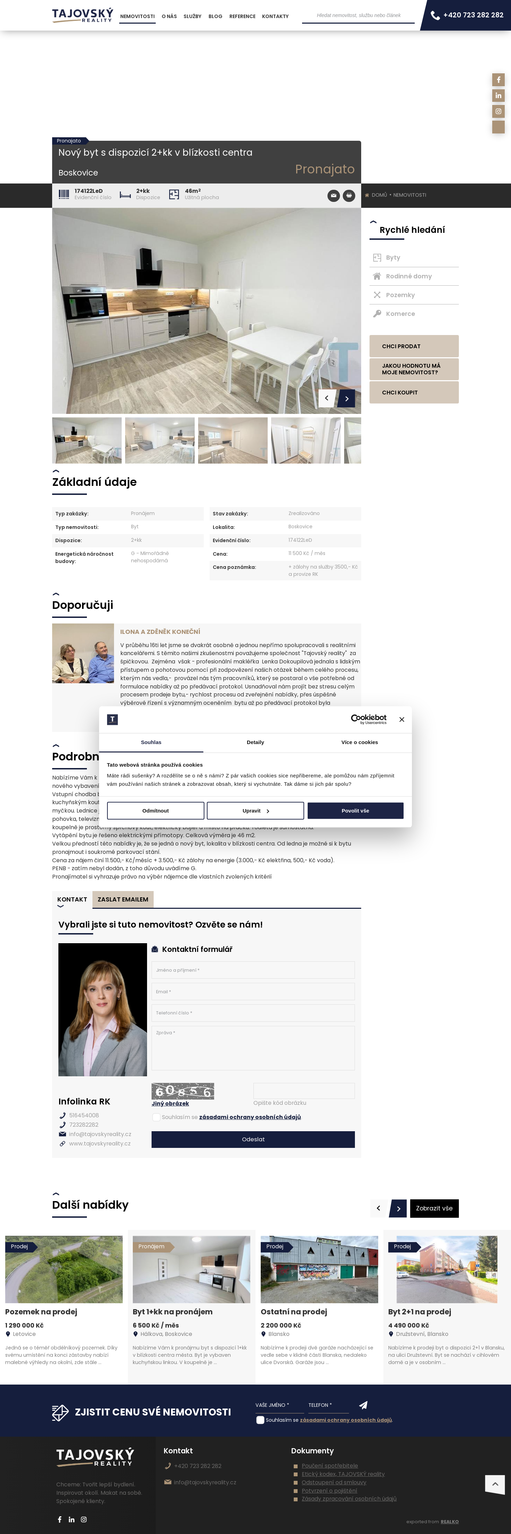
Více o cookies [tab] (359, 742)
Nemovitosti (410, 194)
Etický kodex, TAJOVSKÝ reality (343, 1474)
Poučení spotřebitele (330, 1466)
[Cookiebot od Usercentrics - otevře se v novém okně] (356, 720)
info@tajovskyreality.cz (100, 1134)
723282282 (83, 1125)
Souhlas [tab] (151, 742)
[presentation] (379, 1208)
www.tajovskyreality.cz (100, 1144)
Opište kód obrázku (279, 1103)
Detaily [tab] (255, 742)
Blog (215, 16)
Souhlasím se (180, 1117)
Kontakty (275, 16)
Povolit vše (355, 811)
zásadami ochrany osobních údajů (250, 1117)
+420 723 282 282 (197, 1466)
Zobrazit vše (434, 1208)
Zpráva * (253, 1048)
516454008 (84, 1115)
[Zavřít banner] (401, 719)
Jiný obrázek (170, 1104)
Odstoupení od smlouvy (334, 1482)
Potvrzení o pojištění (329, 1491)
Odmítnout (156, 811)
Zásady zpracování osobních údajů (349, 1499)
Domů (379, 194)
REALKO (450, 1522)
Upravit (256, 811)
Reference (242, 16)
